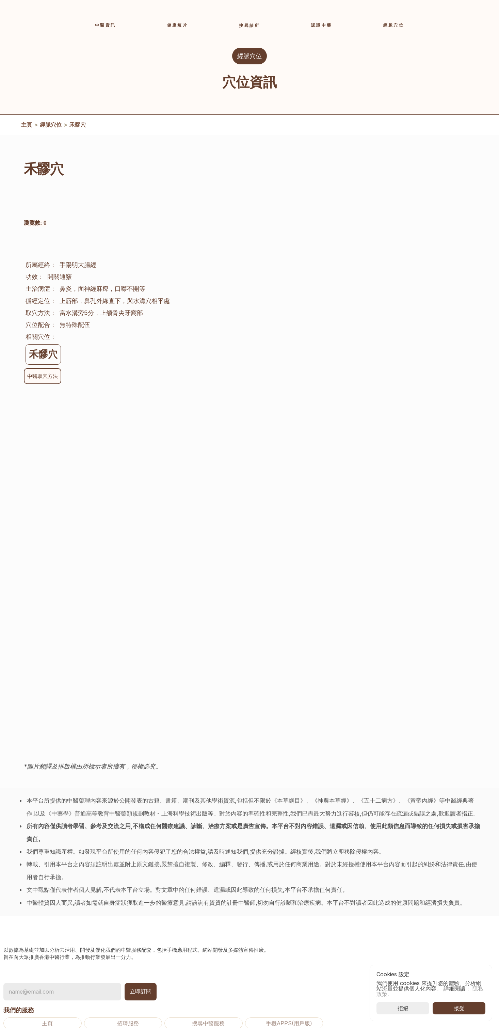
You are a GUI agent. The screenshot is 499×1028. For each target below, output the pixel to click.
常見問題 (355, 924)
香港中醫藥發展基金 (439, 932)
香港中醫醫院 (431, 943)
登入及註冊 (288, 975)
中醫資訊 (285, 924)
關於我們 (355, 935)
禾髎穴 (77, 133)
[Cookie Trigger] (360, 979)
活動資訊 (285, 913)
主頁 (26, 133)
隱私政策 (355, 946)
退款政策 (355, 990)
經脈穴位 (51, 133)
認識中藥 (285, 935)
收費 (279, 986)
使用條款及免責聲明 (368, 957)
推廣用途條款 (360, 968)
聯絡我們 (355, 913)
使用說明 (285, 997)
